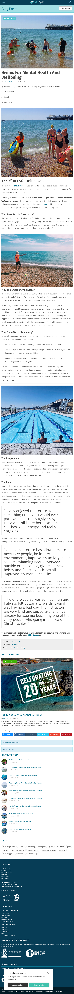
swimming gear (8, 854)
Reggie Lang (6, 718)
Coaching (4, 917)
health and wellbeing (18, 648)
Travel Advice (49, 991)
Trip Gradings (5, 915)
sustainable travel (33, 850)
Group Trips (5, 913)
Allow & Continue (39, 985)
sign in (9, 742)
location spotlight (32, 854)
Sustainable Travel (7, 921)
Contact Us (58, 991)
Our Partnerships (6, 919)
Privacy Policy (19, 991)
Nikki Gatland (8, 81)
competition (60, 847)
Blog (2, 933)
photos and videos (18, 850)
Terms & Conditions (7, 991)
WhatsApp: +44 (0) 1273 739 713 (11, 886)
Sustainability (39, 991)
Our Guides (5, 931)
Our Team (4, 929)
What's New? (15, 644)
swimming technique (10, 847)
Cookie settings (17, 985)
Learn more (12, 979)
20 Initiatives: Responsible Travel (22, 715)
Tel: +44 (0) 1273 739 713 (9, 882)
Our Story (4, 927)
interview (62, 850)
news (21, 847)
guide (69, 847)
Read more (9, 946)
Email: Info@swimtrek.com (9, 890)
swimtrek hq (30, 847)
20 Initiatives (19, 186)
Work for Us (29, 991)
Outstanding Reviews (8, 935)
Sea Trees (44, 204)
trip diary (6, 850)
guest (51, 847)
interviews (19, 854)
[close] (47, 972)
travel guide (42, 847)
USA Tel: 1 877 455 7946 (9, 884)
